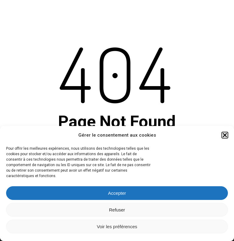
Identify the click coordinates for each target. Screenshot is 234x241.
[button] (225, 135)
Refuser (117, 209)
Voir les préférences (117, 226)
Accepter (117, 193)
